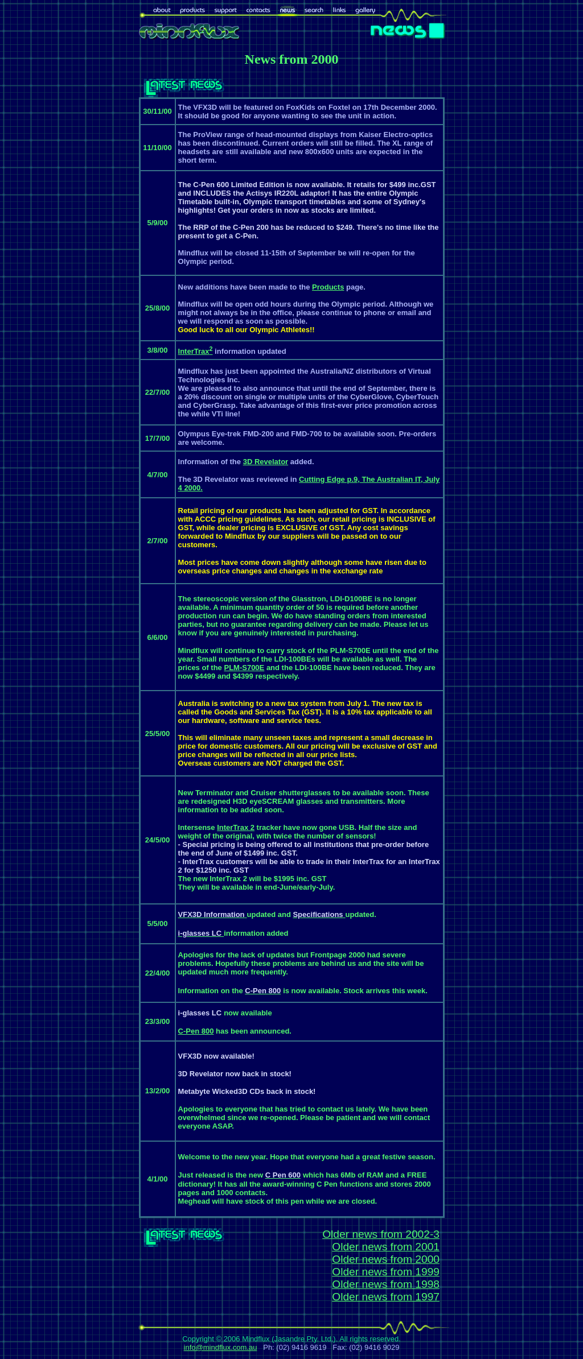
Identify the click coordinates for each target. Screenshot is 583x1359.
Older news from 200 (373, 1234)
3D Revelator (265, 461)
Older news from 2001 (386, 1247)
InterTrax (195, 351)
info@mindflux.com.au (220, 1347)
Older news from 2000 (386, 1259)
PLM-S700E (244, 667)
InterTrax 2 (235, 827)
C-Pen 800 (196, 1031)
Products (328, 287)
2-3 (432, 1234)
